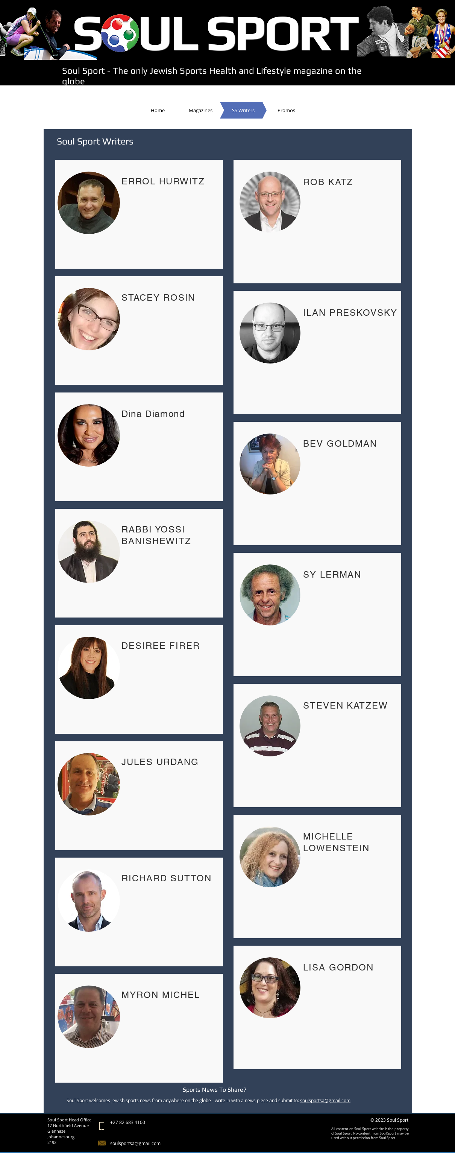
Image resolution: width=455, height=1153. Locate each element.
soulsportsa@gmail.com (325, 1100)
